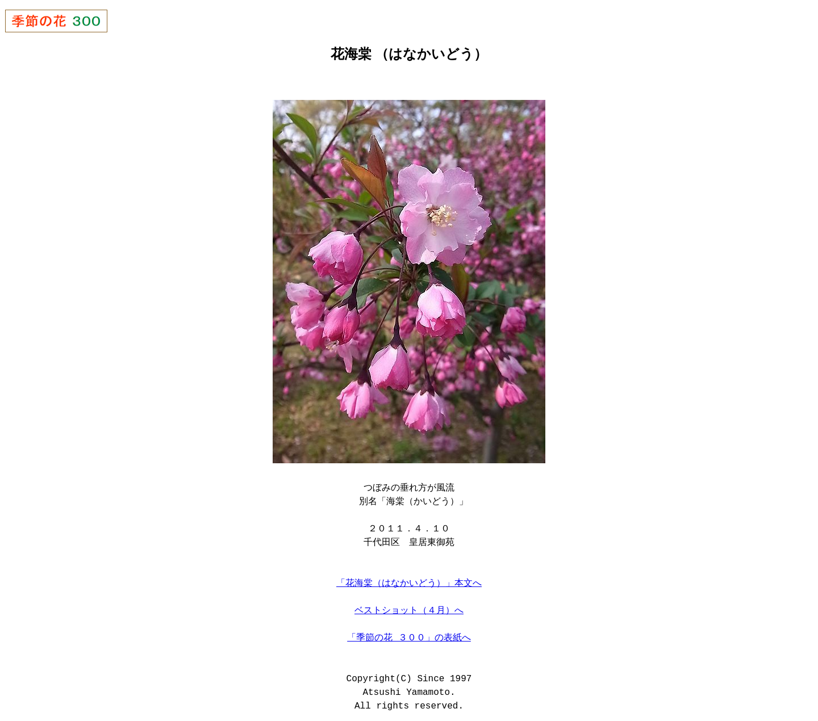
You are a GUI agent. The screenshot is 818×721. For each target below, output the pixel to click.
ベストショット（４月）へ (409, 609)
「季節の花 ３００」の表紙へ (409, 637)
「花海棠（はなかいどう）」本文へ (409, 582)
